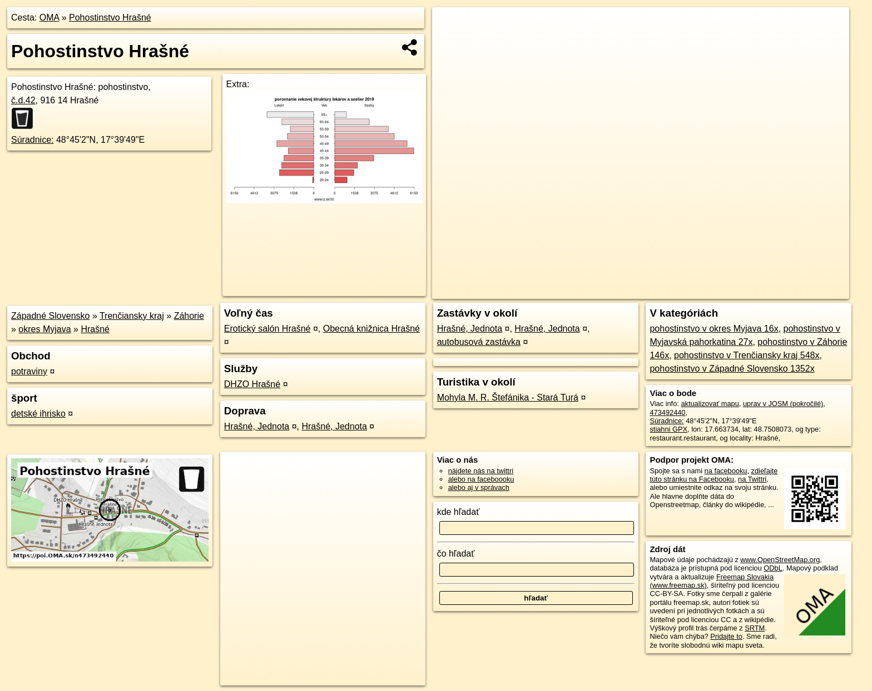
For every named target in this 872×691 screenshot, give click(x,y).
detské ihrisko (38, 413)
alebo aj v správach (478, 487)
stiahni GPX (668, 429)
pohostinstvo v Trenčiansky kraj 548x (746, 355)
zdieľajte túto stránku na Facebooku (713, 475)
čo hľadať (456, 553)
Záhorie (189, 316)
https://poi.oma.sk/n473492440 (800, 290)
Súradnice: (32, 139)
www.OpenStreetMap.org (780, 559)
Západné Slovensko (50, 316)
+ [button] (451, 26)
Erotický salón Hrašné (267, 328)
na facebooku (726, 471)
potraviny (29, 371)
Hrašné (95, 329)
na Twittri (752, 479)
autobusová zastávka (479, 342)
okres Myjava (44, 329)
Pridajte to (726, 636)
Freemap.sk (718, 290)
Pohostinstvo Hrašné (110, 17)
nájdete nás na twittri (480, 471)
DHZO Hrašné (252, 384)
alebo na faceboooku (481, 479)
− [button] (451, 43)
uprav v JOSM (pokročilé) (783, 403)
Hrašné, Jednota (256, 426)
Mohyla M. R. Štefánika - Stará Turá (507, 397)
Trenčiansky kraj (132, 316)
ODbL (773, 568)
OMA (49, 17)
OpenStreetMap (660, 290)
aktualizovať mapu (710, 403)
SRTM (755, 628)
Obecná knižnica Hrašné (371, 328)
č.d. (23, 100)
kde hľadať (458, 512)
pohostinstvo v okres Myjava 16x (714, 328)
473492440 (667, 412)
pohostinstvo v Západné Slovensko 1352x (732, 368)
